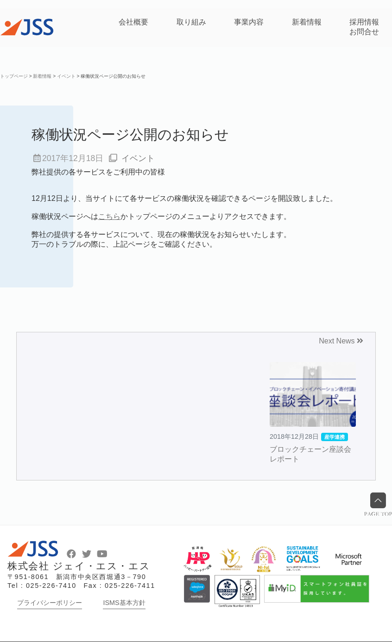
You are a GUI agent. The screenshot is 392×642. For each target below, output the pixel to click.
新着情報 (307, 22)
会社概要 (133, 22)
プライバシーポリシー (49, 602)
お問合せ (364, 32)
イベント (138, 158)
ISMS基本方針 (124, 602)
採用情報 (364, 22)
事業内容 (249, 22)
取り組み (191, 22)
